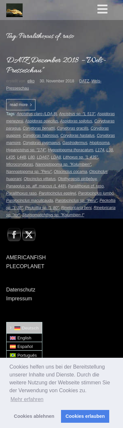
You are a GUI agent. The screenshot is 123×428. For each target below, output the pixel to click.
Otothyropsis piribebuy (77, 179)
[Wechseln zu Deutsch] (24, 327)
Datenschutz (20, 289)
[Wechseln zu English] (24, 338)
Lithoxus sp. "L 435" (80, 157)
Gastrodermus (74, 142)
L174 (99, 150)
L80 (31, 157)
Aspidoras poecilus (41, 121)
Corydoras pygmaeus (41, 142)
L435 (10, 157)
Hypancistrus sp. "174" (26, 150)
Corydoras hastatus (77, 135)
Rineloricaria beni (76, 207)
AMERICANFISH (26, 257)
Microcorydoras (19, 164)
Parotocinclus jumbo (95, 193)
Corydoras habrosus (40, 135)
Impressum (19, 298)
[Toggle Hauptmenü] (109, 9)
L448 (21, 157)
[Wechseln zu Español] (24, 346)
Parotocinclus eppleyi (57, 193)
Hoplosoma (100, 142)
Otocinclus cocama (70, 171)
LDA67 (43, 157)
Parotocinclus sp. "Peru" (76, 200)
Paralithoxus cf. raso (86, 186)
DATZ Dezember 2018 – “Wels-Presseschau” (56, 65)
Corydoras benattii (38, 128)
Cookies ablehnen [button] (34, 416)
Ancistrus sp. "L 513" (77, 114)
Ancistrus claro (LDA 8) (37, 114)
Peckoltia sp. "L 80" (42, 207)
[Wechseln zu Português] (24, 355)
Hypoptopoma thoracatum (70, 150)
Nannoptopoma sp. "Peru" (29, 171)
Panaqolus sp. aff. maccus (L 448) (36, 186)
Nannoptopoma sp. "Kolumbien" (63, 164)
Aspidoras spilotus (76, 121)
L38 (109, 150)
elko (30, 81)
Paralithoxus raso (21, 193)
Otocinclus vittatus (39, 179)
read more (19, 104)
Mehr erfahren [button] (27, 399)
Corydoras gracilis (73, 128)
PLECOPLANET (25, 266)
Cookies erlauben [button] (85, 416)
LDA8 (56, 157)
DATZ (84, 81)
